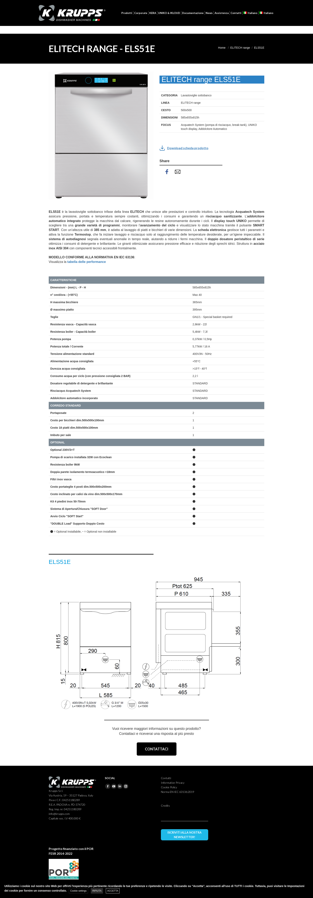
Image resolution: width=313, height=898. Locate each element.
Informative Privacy (172, 782)
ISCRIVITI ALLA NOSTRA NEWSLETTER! (184, 835)
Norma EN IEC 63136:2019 (177, 791)
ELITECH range (240, 47)
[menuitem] (254, 4)
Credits (165, 805)
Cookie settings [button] (78, 890)
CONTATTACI (156, 749)
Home (222, 47)
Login (235, 4)
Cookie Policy (169, 787)
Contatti (166, 778)
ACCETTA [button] (112, 890)
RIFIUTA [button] (97, 890)
